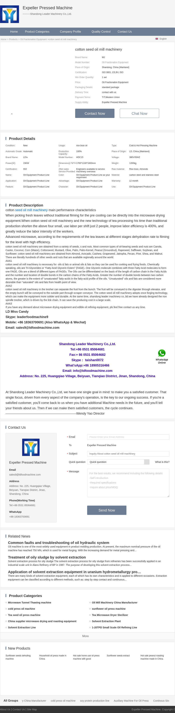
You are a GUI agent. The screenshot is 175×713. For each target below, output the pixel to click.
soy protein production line (98, 700)
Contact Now (95, 113)
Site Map (32, 709)
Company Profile (72, 31)
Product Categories (39, 31)
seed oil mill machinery (31, 210)
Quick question (77, 462)
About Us (5, 709)
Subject (71, 454)
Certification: (81, 72)
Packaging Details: (84, 87)
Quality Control (101, 31)
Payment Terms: (83, 97)
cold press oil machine (66, 700)
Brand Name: (81, 57)
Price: (78, 82)
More (85, 636)
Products (13, 39)
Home (14, 31)
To (70, 445)
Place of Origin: (82, 67)
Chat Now (139, 113)
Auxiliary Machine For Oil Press (134, 700)
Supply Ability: (82, 102)
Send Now (107, 510)
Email (70, 437)
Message (72, 471)
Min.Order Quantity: (84, 77)
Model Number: (82, 62)
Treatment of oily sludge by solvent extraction (47, 557)
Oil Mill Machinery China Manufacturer (28, 700)
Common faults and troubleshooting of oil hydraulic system (58, 543)
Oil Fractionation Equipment (33, 39)
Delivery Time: (82, 92)
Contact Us (125, 31)
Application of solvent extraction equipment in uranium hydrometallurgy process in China (75, 572)
